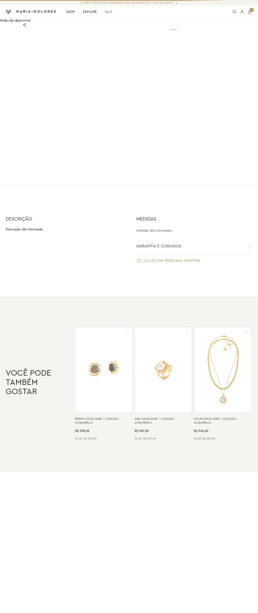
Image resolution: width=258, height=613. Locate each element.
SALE (108, 11)
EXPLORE (90, 11)
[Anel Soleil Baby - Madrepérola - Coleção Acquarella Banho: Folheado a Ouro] (163, 384)
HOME (174, 29)
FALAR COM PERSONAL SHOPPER (171, 260)
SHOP (70, 11)
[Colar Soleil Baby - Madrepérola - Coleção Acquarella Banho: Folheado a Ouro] (223, 384)
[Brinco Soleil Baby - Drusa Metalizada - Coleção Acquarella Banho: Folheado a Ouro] (104, 384)
